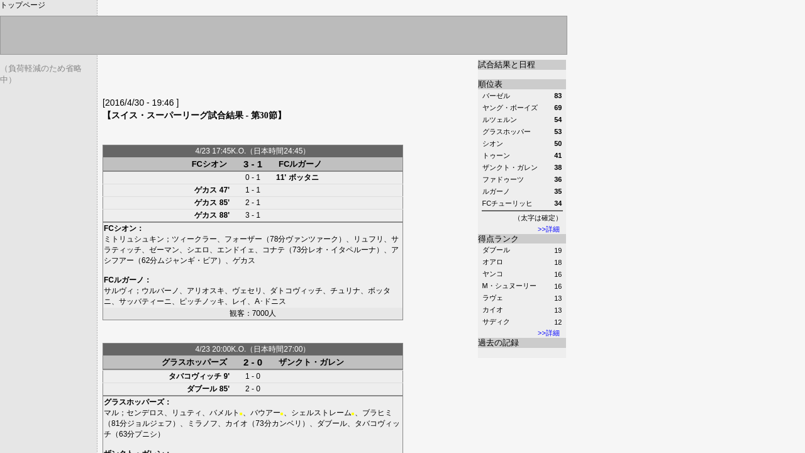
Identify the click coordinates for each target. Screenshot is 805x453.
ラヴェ (492, 297)
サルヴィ (119, 290)
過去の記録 (498, 342)
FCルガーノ (300, 164)
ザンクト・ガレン (311, 362)
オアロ (492, 262)
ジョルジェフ (149, 423)
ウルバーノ (160, 290)
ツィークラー (194, 239)
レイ (239, 301)
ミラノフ (202, 423)
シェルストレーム (321, 412)
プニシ (146, 434)
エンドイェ (236, 249)
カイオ (492, 309)
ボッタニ (304, 177)
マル (111, 412)
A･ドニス (270, 301)
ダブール (496, 250)
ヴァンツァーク (312, 239)
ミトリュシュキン (134, 239)
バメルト (224, 412)
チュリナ (345, 290)
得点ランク (498, 238)
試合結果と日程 (506, 64)
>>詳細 (549, 229)
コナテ (273, 249)
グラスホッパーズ (194, 362)
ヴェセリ (247, 290)
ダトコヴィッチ (296, 290)
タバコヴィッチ (195, 376)
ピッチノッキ (202, 301)
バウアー (265, 412)
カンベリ (287, 423)
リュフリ (368, 239)
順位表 (490, 84)
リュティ (187, 412)
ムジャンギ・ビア (187, 260)
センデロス (145, 412)
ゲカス (205, 190)
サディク (496, 321)
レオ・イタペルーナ (342, 249)
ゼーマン (164, 249)
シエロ (198, 249)
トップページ (22, 5)
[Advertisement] (250, 79)
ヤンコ (492, 273)
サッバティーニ (145, 301)
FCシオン (209, 164)
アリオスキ (206, 290)
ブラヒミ (377, 412)
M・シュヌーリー (509, 285)
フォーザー (243, 239)
